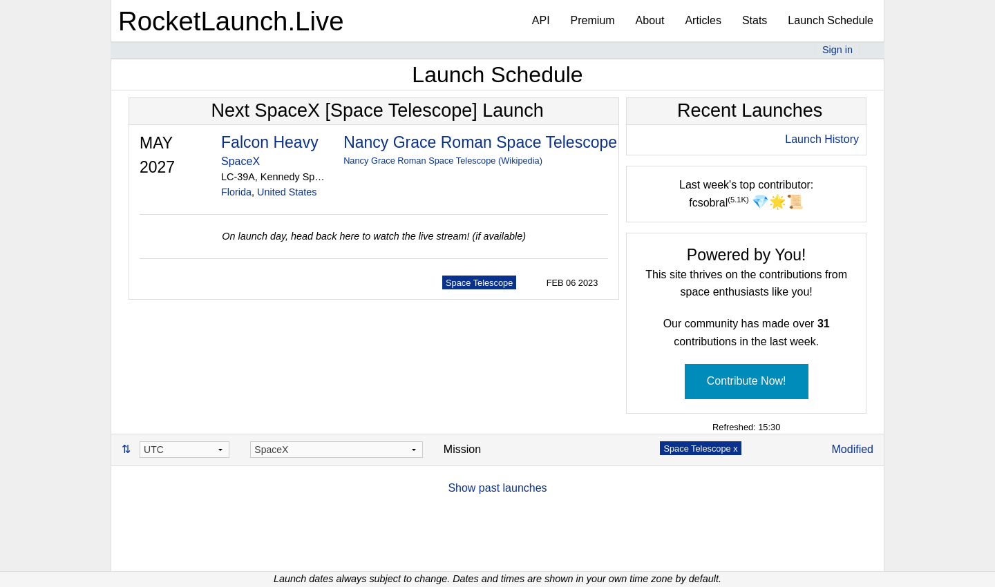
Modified (852, 449)
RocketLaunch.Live (231, 21)
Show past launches (497, 488)
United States (286, 192)
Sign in (837, 49)
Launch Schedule (830, 20)
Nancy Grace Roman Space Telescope (480, 142)
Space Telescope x (700, 448)
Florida (236, 192)
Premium (593, 20)
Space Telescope (479, 283)
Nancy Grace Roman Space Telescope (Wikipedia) (442, 160)
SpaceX (240, 161)
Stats (754, 20)
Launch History (822, 139)
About (650, 20)
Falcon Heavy (270, 142)
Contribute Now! (746, 381)
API (541, 20)
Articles (703, 20)
